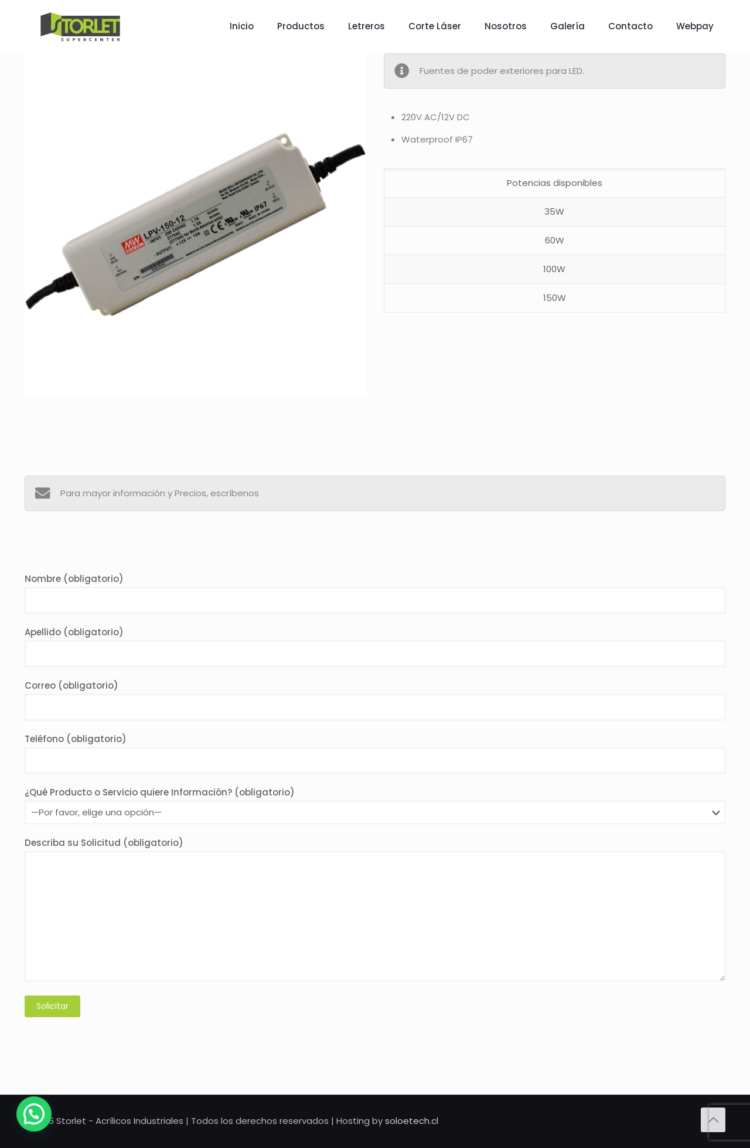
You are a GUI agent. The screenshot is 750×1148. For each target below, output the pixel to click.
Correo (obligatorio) (375, 699)
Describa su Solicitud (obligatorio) (375, 909)
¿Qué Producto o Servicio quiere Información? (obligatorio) (375, 805)
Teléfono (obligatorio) (375, 753)
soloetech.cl (411, 1121)
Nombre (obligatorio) (375, 593)
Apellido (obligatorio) (375, 646)
